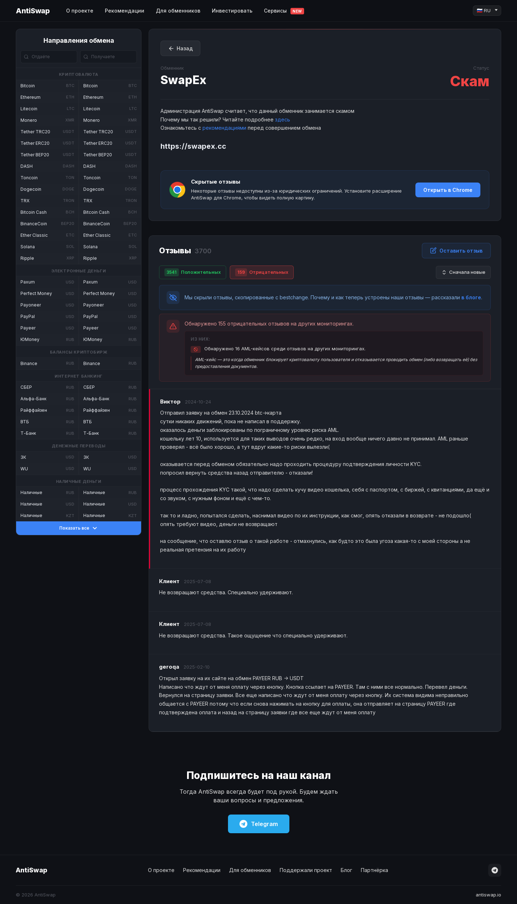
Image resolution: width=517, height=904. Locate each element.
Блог (346, 870)
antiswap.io (488, 895)
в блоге (471, 297)
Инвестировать (232, 11)
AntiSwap (33, 10)
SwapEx (183, 80)
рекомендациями (224, 128)
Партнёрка (374, 870)
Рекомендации (124, 11)
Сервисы (284, 11)
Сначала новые (463, 272)
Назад (180, 48)
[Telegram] (494, 870)
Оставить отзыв (456, 250)
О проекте (79, 11)
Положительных (192, 272)
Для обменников (178, 11)
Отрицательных (261, 272)
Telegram (258, 824)
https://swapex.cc (193, 146)
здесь (282, 119)
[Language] (487, 10)
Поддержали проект (306, 870)
